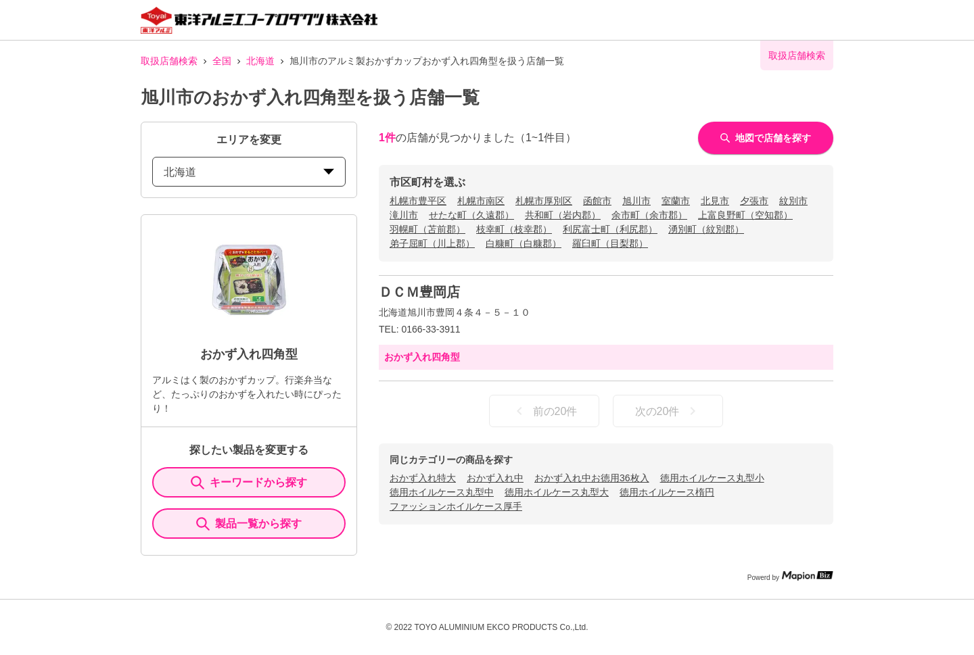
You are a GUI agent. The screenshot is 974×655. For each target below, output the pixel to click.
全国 (221, 60)
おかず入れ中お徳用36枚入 (591, 477)
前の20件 (544, 411)
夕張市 (754, 200)
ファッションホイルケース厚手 (456, 506)
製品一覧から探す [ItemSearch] (249, 524)
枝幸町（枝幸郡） (514, 229)
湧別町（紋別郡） (706, 229)
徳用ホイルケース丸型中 (442, 492)
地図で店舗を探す (765, 137)
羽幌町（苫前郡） (427, 229)
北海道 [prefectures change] (249, 172)
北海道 (260, 60)
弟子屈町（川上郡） (432, 243)
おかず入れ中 (495, 477)
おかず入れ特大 (423, 477)
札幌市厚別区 (543, 200)
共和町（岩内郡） (563, 215)
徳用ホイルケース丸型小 (712, 477)
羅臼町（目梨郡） (610, 243)
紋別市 (793, 200)
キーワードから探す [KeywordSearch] (249, 482)
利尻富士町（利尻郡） (610, 229)
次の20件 (668, 411)
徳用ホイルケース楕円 (667, 492)
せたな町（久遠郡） (471, 215)
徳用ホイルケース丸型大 (557, 492)
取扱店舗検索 (169, 60)
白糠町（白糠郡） (523, 243)
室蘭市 (676, 200)
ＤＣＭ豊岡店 (419, 292)
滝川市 (404, 215)
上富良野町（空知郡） (745, 215)
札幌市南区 (481, 200)
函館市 (597, 200)
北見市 (715, 200)
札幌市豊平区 (418, 200)
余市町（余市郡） (649, 215)
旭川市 (636, 200)
